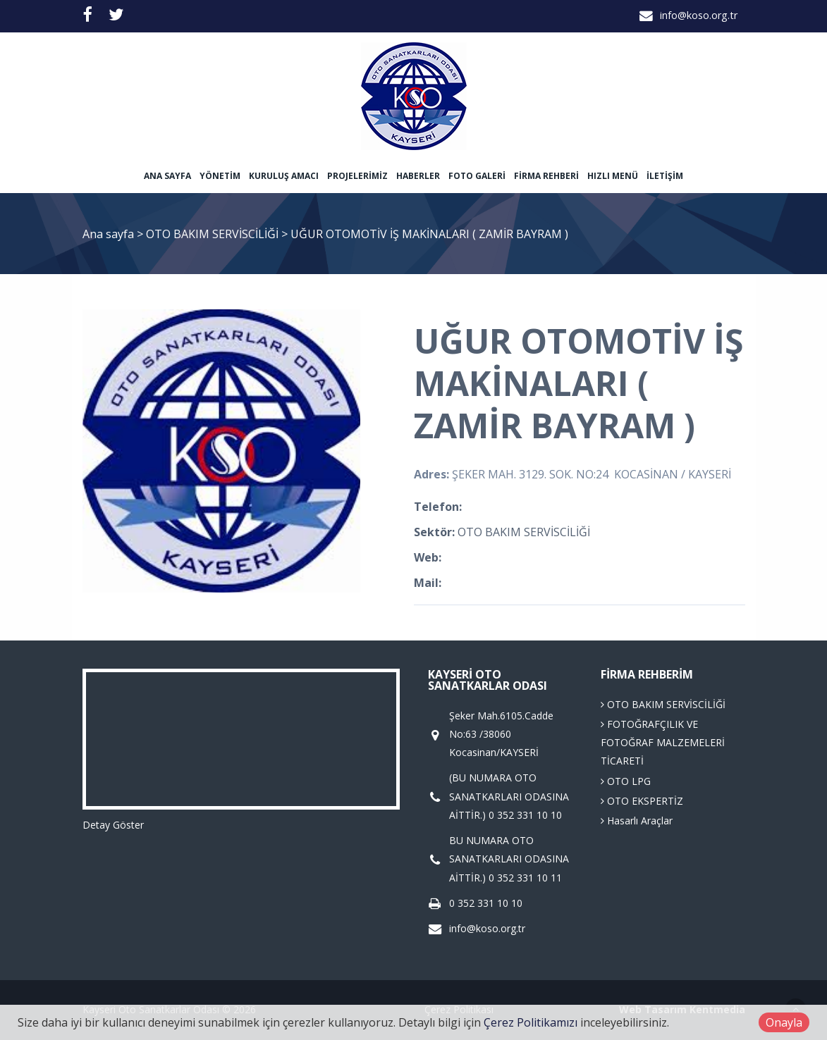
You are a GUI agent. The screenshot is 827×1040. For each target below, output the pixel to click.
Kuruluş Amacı (284, 176)
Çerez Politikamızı (530, 1022)
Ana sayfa (167, 176)
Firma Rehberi (546, 176)
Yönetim (220, 176)
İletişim (665, 176)
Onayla (784, 1022)
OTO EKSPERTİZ (642, 800)
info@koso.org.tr (698, 15)
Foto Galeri (477, 176)
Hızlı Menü (612, 176)
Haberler (418, 176)
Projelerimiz (357, 176)
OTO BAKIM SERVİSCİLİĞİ (213, 234)
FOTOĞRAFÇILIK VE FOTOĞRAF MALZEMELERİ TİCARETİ (663, 742)
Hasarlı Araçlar (637, 820)
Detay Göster (113, 824)
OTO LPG (626, 781)
